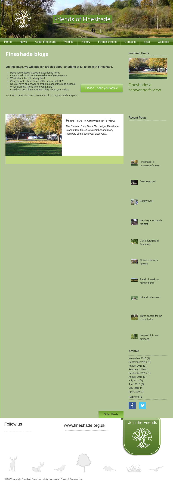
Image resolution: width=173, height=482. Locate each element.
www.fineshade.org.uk (84, 425)
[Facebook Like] (11, 433)
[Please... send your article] (102, 88)
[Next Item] (161, 68)
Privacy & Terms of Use (71, 479)
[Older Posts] (110, 414)
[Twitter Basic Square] (142, 405)
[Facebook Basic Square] (132, 405)
